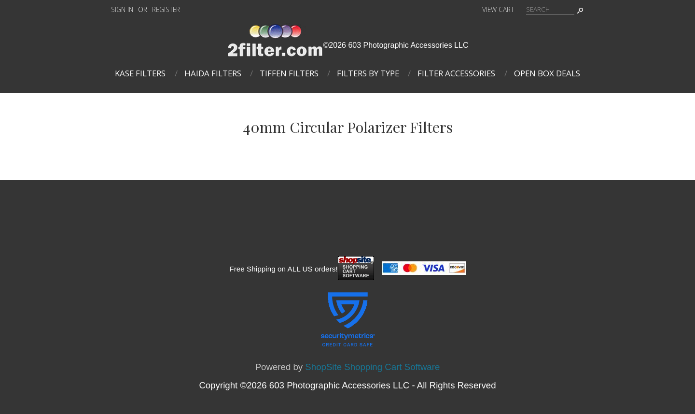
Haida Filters (212, 73)
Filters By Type (368, 73)
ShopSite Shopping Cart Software (372, 367)
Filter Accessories (456, 73)
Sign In (122, 9)
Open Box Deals (547, 73)
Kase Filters (140, 73)
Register (166, 9)
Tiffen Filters (289, 73)
